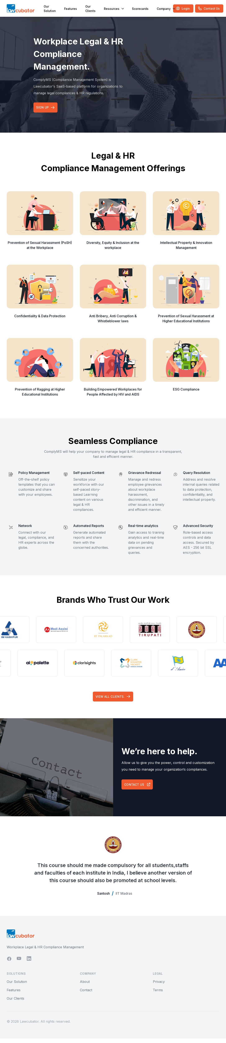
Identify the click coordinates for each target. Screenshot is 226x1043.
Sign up (46, 108)
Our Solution (50, 9)
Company (166, 8)
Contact (86, 995)
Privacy (159, 986)
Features (70, 8)
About (85, 986)
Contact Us (138, 788)
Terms (158, 995)
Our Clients (90, 9)
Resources (114, 8)
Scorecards (140, 8)
